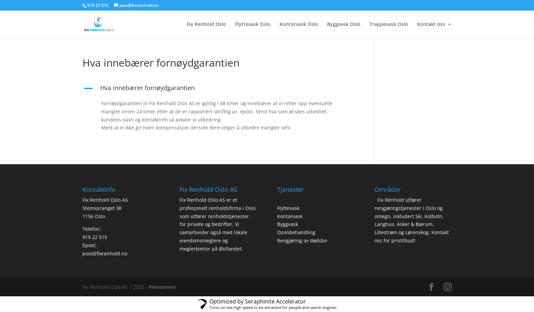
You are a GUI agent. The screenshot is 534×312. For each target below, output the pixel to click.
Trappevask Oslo (388, 24)
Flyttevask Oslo (253, 24)
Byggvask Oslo (344, 24)
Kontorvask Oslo (298, 24)
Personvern (162, 287)
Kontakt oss (431, 24)
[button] (218, 89)
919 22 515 (94, 237)
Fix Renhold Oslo (206, 24)
